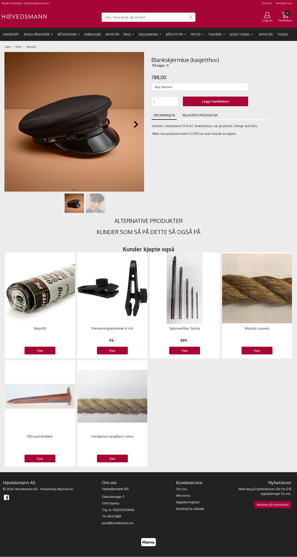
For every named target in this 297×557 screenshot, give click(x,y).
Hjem (8, 46)
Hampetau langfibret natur (112, 436)
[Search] (148, 17)
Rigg (128, 34)
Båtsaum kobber (40, 436)
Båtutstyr (175, 34)
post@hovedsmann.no (117, 523)
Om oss (267, 3)
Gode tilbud (239, 34)
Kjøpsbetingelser (188, 502)
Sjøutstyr (29, 46)
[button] (73, 189)
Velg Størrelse (163, 87)
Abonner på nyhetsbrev (273, 505)
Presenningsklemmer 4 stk (112, 328)
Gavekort (11, 34)
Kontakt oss (284, 3)
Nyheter (112, 34)
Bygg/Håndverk (37, 34)
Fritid (196, 34)
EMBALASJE (92, 34)
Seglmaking (149, 34)
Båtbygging (67, 34)
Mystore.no (65, 489)
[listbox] (200, 87)
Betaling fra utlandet (190, 509)
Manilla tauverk (257, 328)
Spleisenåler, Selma (184, 328)
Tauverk (215, 34)
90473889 (114, 516)
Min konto (183, 496)
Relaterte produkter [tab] (199, 115)
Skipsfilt (40, 328)
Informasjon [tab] (164, 115)
